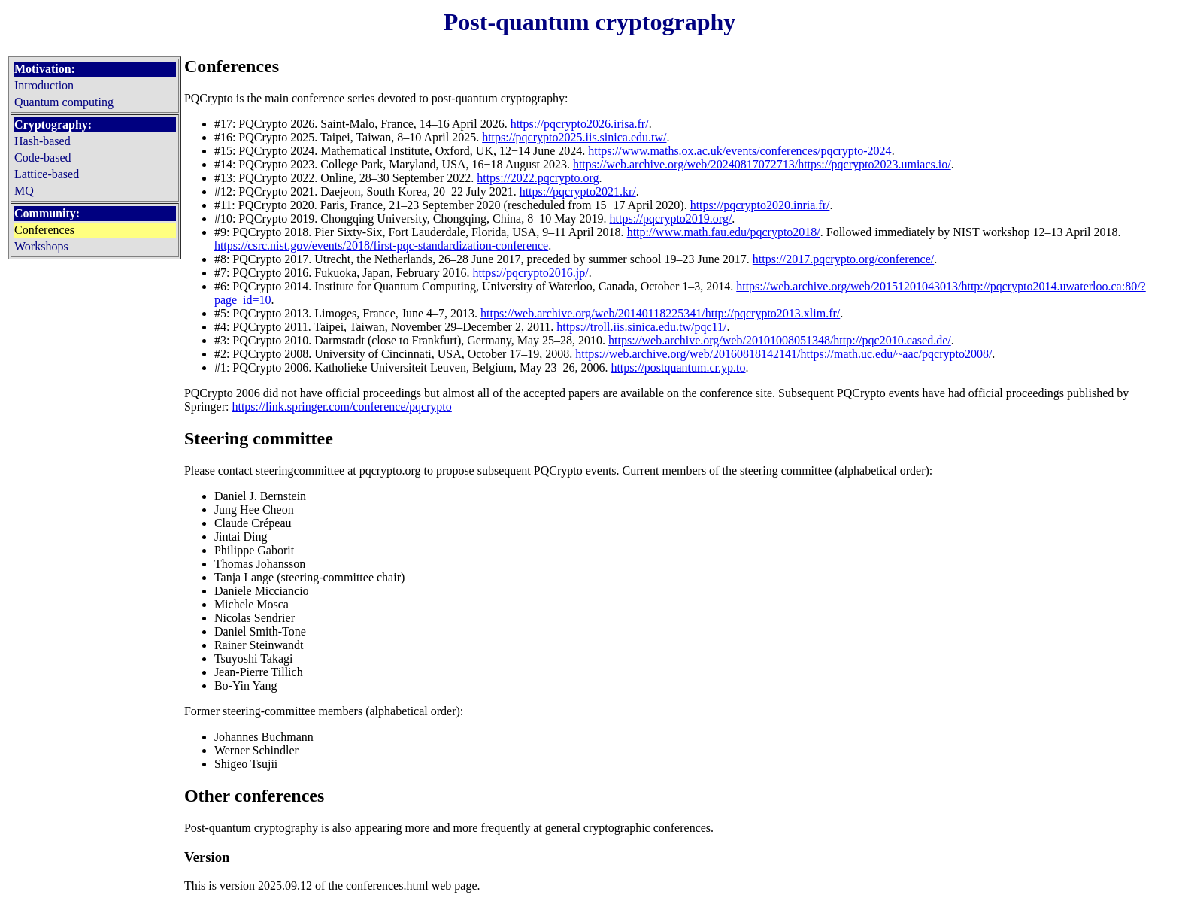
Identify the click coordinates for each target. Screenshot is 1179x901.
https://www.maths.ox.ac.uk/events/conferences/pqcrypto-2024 (739, 150)
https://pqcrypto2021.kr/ (578, 191)
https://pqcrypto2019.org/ (671, 218)
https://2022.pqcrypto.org (538, 177)
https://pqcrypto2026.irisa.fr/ (580, 123)
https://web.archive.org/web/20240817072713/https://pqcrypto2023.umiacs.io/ (762, 164)
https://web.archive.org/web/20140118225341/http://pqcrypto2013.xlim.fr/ (660, 313)
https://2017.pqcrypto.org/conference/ (843, 259)
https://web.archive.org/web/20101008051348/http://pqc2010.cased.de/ (779, 340)
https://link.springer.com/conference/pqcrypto (341, 406)
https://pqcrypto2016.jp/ (530, 272)
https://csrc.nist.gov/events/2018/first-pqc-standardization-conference (381, 245)
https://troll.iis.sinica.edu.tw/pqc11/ (641, 326)
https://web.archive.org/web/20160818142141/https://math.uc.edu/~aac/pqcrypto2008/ (783, 353)
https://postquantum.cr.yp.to (678, 367)
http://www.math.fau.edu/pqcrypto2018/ (723, 232)
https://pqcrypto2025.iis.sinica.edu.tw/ (574, 137)
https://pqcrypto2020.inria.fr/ (760, 205)
